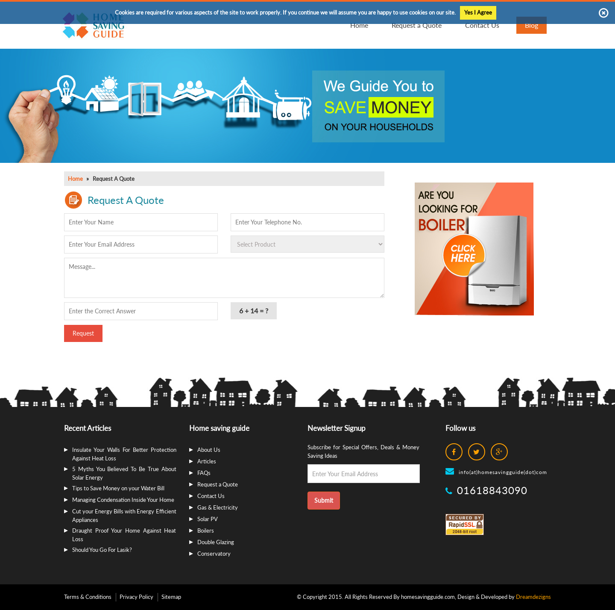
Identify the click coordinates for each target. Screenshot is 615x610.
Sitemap (171, 596)
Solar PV (207, 519)
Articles (206, 461)
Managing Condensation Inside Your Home (123, 499)
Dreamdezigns (533, 596)
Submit (323, 500)
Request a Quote (217, 484)
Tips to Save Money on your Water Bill (118, 488)
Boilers (205, 530)
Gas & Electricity (217, 507)
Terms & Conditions (87, 596)
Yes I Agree (478, 12)
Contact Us (211, 495)
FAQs (204, 472)
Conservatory (214, 553)
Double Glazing (215, 542)
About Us (208, 449)
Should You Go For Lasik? (102, 549)
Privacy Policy (136, 596)
